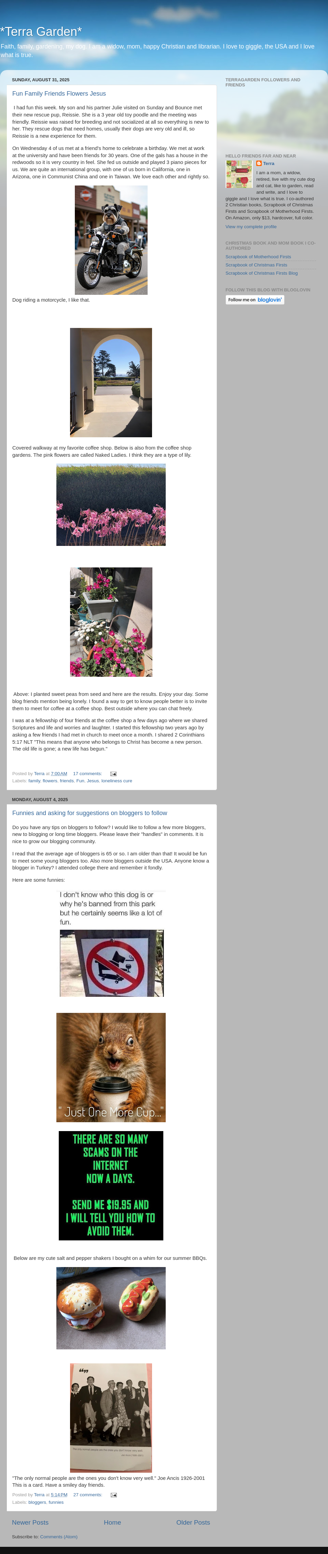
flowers (50, 780)
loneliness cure (116, 780)
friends (67, 780)
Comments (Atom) (59, 1536)
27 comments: (88, 1494)
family (34, 780)
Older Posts (193, 1522)
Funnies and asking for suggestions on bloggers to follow (89, 813)
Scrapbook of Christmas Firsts (256, 264)
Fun (80, 780)
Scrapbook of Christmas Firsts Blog (262, 273)
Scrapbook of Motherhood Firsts (258, 256)
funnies (56, 1502)
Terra (268, 163)
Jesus (93, 780)
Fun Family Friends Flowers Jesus (59, 93)
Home (112, 1522)
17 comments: (88, 773)
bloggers (37, 1502)
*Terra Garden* (41, 32)
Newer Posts (30, 1522)
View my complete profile (251, 226)
